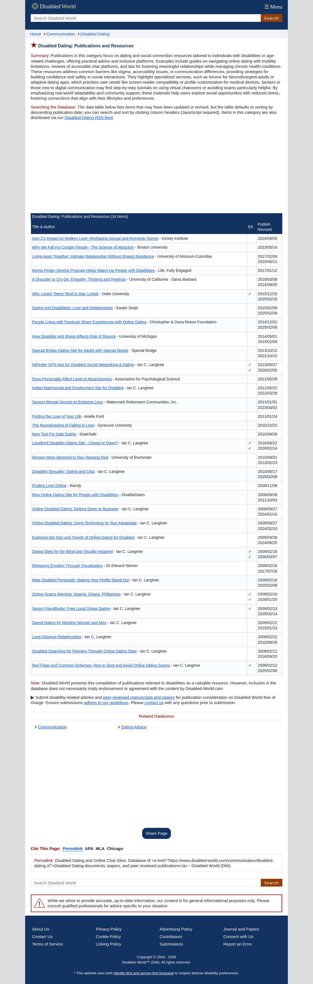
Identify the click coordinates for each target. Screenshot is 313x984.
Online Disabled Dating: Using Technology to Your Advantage (84, 523)
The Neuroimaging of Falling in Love (63, 425)
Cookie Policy (108, 936)
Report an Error (237, 944)
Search (271, 18)
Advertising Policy (176, 929)
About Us (40, 929)
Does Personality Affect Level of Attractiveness (72, 379)
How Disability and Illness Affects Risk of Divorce (74, 336)
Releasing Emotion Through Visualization (67, 565)
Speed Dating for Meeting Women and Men (69, 622)
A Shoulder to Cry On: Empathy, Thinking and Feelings (79, 279)
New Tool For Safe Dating (54, 434)
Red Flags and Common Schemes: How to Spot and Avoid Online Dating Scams (101, 665)
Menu (272, 7)
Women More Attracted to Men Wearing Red (70, 457)
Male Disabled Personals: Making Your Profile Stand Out (80, 580)
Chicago (115, 848)
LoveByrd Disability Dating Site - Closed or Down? (75, 443)
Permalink (73, 848)
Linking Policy (108, 944)
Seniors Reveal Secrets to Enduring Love (67, 402)
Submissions (171, 944)
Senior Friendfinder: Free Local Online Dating (71, 608)
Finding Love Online (49, 485)
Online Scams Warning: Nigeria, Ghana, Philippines (76, 594)
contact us (154, 702)
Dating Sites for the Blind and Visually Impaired (72, 551)
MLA (100, 848)
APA (89, 848)
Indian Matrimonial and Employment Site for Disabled (77, 388)
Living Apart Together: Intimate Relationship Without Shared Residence (93, 256)
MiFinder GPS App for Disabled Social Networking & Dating (83, 364)
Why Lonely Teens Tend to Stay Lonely (65, 294)
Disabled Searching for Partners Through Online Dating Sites (84, 651)
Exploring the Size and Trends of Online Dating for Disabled (83, 537)
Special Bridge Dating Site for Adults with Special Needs (80, 350)
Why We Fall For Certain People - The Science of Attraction (83, 247)
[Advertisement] (156, 167)
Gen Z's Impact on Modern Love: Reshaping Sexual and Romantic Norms (95, 238)
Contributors (171, 936)
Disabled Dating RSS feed (89, 117)
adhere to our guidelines (106, 702)
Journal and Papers (241, 929)
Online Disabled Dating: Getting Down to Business (75, 509)
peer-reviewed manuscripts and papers (138, 697)
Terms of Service (47, 944)
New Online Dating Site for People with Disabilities (75, 495)
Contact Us (42, 936)
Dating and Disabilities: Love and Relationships (72, 308)
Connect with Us (238, 936)
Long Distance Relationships (56, 637)
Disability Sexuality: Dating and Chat (63, 471)
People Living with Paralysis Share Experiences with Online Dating (89, 322)
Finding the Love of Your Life (56, 416)
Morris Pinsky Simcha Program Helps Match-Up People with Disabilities (93, 270)
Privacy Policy (109, 929)
